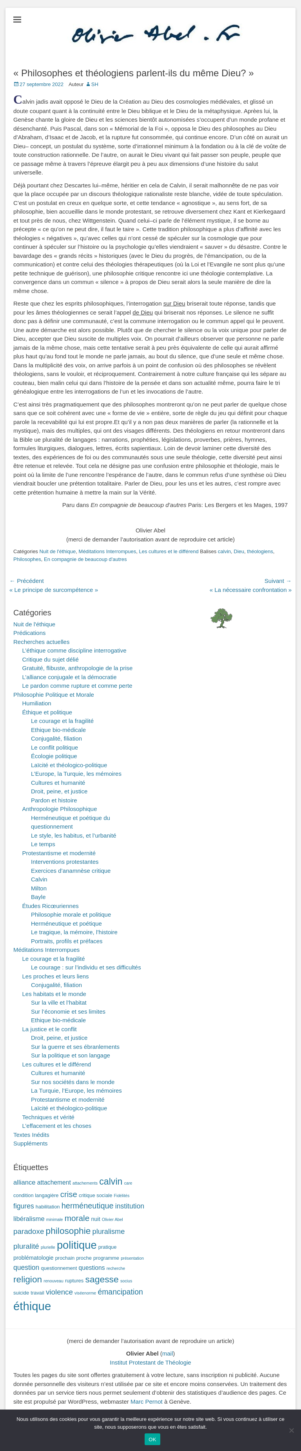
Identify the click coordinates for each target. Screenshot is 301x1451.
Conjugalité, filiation (56, 738)
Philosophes (27, 559)
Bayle (38, 897)
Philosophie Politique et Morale (53, 694)
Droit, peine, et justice (59, 791)
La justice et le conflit (49, 1029)
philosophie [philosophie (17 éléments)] (68, 1231)
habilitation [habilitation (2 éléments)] (48, 1207)
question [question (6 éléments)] (26, 1267)
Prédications (29, 632)
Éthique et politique (47, 712)
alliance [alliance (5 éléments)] (24, 1182)
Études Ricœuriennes (50, 906)
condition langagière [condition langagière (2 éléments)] (36, 1195)
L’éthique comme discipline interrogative (74, 650)
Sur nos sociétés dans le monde (72, 1082)
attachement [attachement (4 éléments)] (54, 1182)
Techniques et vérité (48, 1117)
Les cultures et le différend (168, 551)
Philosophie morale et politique (71, 914)
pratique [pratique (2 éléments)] (107, 1247)
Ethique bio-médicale (58, 729)
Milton (39, 888)
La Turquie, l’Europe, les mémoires (76, 1090)
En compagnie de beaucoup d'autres (85, 559)
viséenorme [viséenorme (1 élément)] (85, 1293)
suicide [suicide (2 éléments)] (21, 1293)
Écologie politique (54, 756)
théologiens (260, 551)
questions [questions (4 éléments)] (92, 1267)
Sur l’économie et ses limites (68, 1011)
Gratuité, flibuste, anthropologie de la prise (77, 668)
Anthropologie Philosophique (59, 809)
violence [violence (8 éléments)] (59, 1292)
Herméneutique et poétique (66, 923)
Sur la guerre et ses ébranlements (75, 1046)
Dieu (239, 551)
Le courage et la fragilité (62, 720)
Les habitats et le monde (54, 994)
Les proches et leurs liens (55, 976)
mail (167, 1353)
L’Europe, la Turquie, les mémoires (76, 773)
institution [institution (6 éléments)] (129, 1206)
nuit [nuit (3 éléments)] (95, 1219)
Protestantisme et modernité (59, 853)
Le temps (43, 844)
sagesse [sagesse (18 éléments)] (101, 1279)
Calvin (39, 879)
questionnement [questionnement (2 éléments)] (59, 1268)
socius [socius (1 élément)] (126, 1280)
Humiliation (36, 703)
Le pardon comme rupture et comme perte (77, 685)
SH (94, 84)
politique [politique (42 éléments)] (77, 1245)
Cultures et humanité (58, 782)
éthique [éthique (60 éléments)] (32, 1306)
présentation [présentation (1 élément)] (132, 1258)
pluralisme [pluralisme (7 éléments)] (108, 1231)
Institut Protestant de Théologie (150, 1362)
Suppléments (30, 1143)
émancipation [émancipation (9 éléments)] (120, 1291)
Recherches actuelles (41, 641)
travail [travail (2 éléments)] (37, 1293)
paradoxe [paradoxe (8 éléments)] (28, 1231)
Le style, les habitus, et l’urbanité (73, 835)
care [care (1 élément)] (128, 1183)
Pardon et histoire (54, 800)
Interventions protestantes (65, 861)
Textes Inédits (31, 1134)
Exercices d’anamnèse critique (71, 870)
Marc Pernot (147, 1401)
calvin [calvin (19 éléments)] (110, 1181)
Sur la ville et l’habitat (59, 1002)
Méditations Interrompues (107, 551)
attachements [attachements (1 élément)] (85, 1183)
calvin (224, 551)
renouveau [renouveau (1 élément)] (53, 1280)
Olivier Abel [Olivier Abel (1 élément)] (112, 1219)
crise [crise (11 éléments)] (68, 1194)
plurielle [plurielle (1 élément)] (48, 1247)
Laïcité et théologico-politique (69, 765)
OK (152, 1439)
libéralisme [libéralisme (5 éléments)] (29, 1219)
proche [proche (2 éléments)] (83, 1258)
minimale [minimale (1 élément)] (54, 1219)
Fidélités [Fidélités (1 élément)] (122, 1195)
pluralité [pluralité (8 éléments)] (26, 1246)
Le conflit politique (54, 747)
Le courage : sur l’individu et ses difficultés (86, 967)
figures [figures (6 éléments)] (23, 1206)
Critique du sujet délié (50, 659)
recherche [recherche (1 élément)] (116, 1268)
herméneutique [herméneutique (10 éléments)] (88, 1205)
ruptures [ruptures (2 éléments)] (74, 1281)
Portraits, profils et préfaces (67, 941)
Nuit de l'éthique (57, 551)
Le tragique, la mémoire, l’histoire (74, 932)
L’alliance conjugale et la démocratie (69, 677)
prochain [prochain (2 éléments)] (65, 1258)
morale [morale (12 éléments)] (77, 1218)
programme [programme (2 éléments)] (106, 1258)
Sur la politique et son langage (70, 1055)
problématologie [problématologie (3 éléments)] (33, 1258)
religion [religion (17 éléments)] (27, 1279)
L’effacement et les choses (57, 1125)
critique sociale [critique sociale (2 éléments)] (95, 1195)
